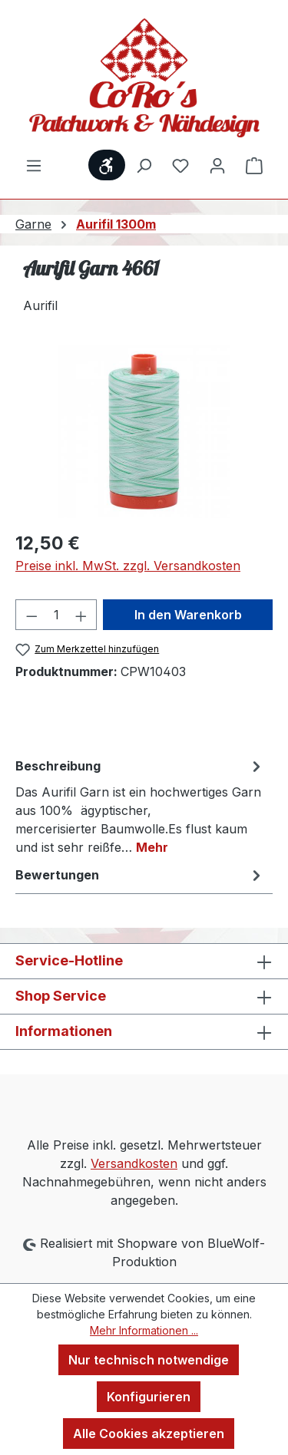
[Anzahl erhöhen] (81, 614)
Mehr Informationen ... (144, 1330)
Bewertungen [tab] (140, 875)
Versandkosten (134, 1163)
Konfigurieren (148, 1396)
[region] (144, 431)
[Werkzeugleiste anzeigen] (106, 165)
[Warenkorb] (254, 165)
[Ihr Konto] (217, 165)
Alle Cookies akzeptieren (148, 1433)
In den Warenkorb (188, 614)
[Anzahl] (56, 614)
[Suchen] (143, 165)
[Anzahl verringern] (31, 614)
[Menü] (33, 165)
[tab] (140, 805)
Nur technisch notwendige (148, 1360)
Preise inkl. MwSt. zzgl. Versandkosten (127, 565)
